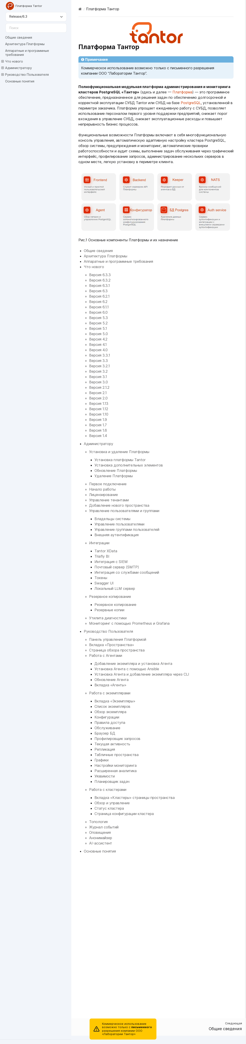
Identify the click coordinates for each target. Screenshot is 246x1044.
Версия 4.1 (98, 344)
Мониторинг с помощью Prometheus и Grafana (129, 623)
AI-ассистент (100, 843)
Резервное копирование (110, 596)
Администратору (16, 68)
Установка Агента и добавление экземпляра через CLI (141, 674)
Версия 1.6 (98, 430)
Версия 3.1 (98, 376)
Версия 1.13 (98, 403)
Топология (98, 821)
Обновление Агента (111, 679)
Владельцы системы (112, 519)
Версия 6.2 (98, 301)
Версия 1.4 (98, 435)
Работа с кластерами (107, 789)
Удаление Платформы (113, 476)
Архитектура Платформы (25, 44)
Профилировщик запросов (117, 738)
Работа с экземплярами (109, 693)
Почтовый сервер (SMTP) (116, 567)
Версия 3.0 (98, 382)
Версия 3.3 (98, 360)
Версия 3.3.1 (99, 355)
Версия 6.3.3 (100, 275)
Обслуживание (107, 728)
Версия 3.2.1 (99, 366)
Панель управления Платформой (117, 639)
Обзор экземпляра (110, 712)
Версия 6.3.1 (99, 285)
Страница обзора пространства (117, 650)
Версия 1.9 (98, 419)
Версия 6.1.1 (99, 307)
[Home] (80, 9)
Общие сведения (18, 37)
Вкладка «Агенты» (110, 685)
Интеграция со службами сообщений (126, 572)
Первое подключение (108, 484)
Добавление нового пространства (119, 505)
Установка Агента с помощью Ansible (126, 669)
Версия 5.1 (98, 328)
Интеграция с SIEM (111, 561)
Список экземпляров (112, 706)
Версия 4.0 (98, 350)
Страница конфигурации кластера (124, 813)
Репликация (104, 749)
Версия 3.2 (98, 371)
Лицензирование (103, 494)
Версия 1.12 (98, 409)
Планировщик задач (111, 781)
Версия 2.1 (98, 393)
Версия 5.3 (98, 317)
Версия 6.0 (98, 312)
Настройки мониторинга (115, 765)
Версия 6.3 (98, 291)
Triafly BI (101, 556)
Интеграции (99, 543)
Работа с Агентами (105, 655)
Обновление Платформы (115, 470)
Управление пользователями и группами (124, 510)
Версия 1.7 (98, 425)
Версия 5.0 (98, 334)
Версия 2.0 (98, 398)
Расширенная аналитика (115, 771)
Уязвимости (104, 776)
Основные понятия (19, 81)
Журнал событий (104, 827)
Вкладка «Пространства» (111, 645)
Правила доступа (109, 722)
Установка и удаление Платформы (119, 452)
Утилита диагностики (108, 618)
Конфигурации (106, 717)
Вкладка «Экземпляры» (114, 701)
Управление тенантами (109, 500)
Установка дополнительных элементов (128, 465)
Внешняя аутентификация (116, 535)
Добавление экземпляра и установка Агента (133, 663)
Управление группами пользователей (126, 529)
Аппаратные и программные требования (27, 53)
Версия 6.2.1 (99, 296)
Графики (101, 760)
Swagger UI (104, 583)
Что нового (12, 61)
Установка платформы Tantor (120, 460)
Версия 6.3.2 (100, 280)
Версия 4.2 (98, 339)
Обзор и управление (112, 803)
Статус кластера (109, 808)
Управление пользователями (119, 524)
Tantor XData (105, 551)
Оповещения (100, 832)
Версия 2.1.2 (99, 387)
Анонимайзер (100, 838)
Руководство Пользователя (25, 75)
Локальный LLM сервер (114, 588)
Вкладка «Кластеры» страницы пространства (134, 797)
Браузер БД (104, 733)
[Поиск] (36, 27)
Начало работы (102, 489)
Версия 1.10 (98, 414)
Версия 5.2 (98, 323)
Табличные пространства (116, 754)
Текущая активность (112, 744)
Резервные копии (109, 610)
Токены (100, 578)
